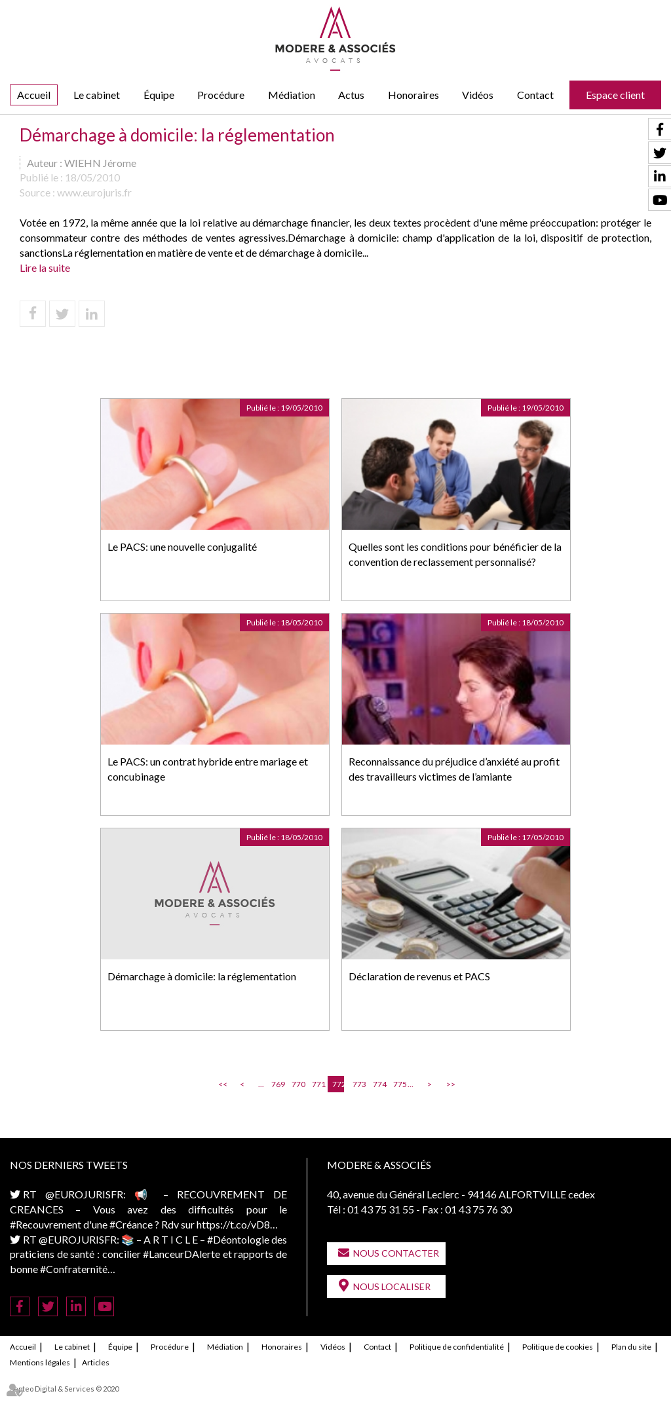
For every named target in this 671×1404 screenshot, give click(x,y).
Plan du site (631, 1347)
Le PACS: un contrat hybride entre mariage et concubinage (207, 769)
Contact (535, 94)
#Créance (131, 1224)
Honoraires (413, 94)
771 (318, 1084)
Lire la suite (45, 267)
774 (379, 1084)
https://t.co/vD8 (233, 1224)
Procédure (220, 94)
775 (399, 1084)
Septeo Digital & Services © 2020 (64, 1388)
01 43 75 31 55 (380, 1209)
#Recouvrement (45, 1224)
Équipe (159, 94)
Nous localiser (392, 1286)
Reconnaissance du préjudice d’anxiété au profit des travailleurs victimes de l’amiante (454, 769)
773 (358, 1084)
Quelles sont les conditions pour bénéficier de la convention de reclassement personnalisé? (455, 554)
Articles (95, 1362)
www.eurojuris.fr (94, 192)
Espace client (615, 94)
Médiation (291, 94)
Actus (351, 94)
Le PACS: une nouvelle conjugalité (182, 546)
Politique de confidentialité (457, 1347)
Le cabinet (96, 94)
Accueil (33, 94)
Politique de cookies (557, 1347)
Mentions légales (40, 1362)
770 (297, 1084)
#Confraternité (73, 1269)
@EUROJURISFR (84, 1194)
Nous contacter (396, 1253)
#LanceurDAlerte (181, 1253)
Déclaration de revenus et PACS (419, 976)
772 (338, 1084)
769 (277, 1084)
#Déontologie (238, 1239)
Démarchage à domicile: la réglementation (201, 976)
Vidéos (477, 94)
